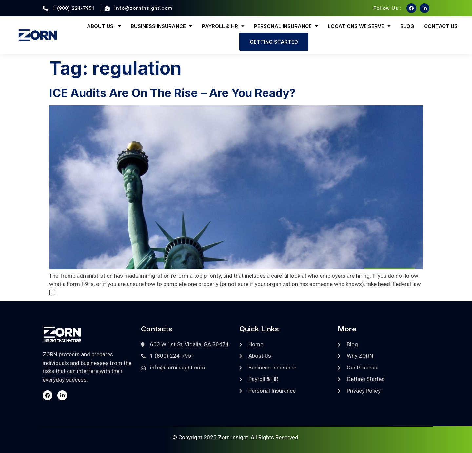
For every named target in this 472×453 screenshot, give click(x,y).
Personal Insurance (286, 26)
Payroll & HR (223, 26)
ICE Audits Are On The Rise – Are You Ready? (172, 93)
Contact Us (441, 26)
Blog (407, 26)
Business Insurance (161, 26)
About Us (104, 26)
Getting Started (274, 42)
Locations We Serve (359, 26)
